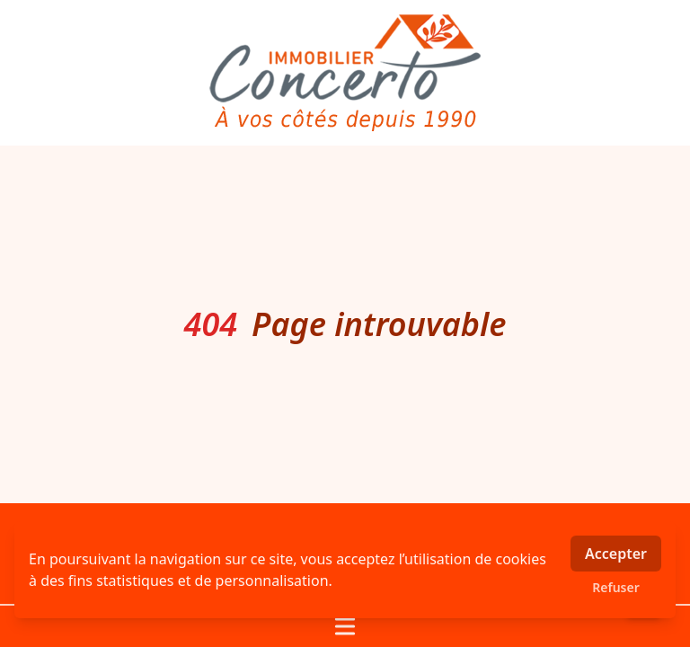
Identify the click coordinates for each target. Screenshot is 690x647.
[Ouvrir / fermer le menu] (345, 626)
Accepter (616, 553)
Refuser (616, 587)
